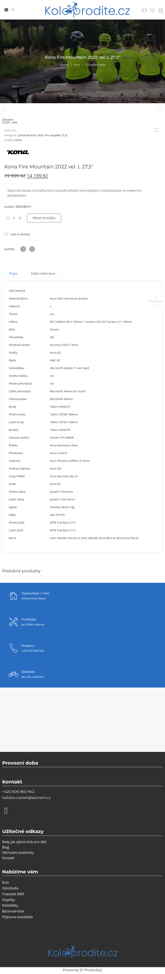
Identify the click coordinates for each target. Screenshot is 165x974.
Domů (64, 64)
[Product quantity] (14, 218)
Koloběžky (10, 905)
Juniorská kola (95, 64)
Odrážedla (10, 888)
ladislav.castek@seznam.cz (26, 797)
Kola (77, 64)
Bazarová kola (13, 911)
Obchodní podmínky (18, 852)
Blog (5, 847)
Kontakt (8, 858)
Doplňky (8, 899)
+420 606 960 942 (18, 791)
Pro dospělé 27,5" (56, 135)
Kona (18, 140)
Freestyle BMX (13, 894)
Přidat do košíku (44, 218)
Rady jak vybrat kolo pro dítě (24, 841)
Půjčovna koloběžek (17, 917)
